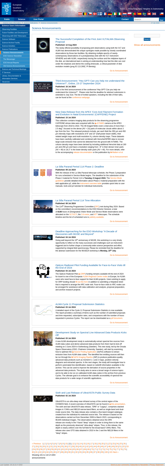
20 (103, 444)
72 (99, 449)
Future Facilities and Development (15, 32)
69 (88, 449)
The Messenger (9, 59)
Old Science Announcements (14, 66)
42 (88, 446)
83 (44, 452)
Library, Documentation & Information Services (11, 77)
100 (106, 452)
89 (66, 452)
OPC (97, 206)
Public (7, 19)
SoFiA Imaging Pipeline (83, 357)
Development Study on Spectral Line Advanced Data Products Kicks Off (91, 333)
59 (52, 449)
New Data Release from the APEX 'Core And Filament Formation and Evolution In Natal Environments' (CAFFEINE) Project (89, 113)
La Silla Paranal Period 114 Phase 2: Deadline (79, 166)
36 (66, 446)
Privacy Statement (156, 465)
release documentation (82, 152)
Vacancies (6, 82)
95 (88, 452)
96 (91, 452)
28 (37, 446)
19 (99, 444)
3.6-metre (85, 214)
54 (34, 449)
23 (113, 444)
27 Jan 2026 (155, 23)
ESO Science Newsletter (12, 56)
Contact (125, 19)
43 (91, 446)
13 (77, 444)
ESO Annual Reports (11, 63)
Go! (161, 20)
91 (73, 452)
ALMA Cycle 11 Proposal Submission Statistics (79, 304)
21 (106, 444)
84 (47, 452)
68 (85, 449)
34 (58, 446)
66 (78, 449)
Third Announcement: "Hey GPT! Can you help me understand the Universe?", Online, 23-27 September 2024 (89, 82)
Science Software (8, 39)
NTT (95, 214)
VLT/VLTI (73, 214)
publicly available (96, 217)
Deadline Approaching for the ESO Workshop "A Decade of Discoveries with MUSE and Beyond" (86, 232)
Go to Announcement (119, 71)
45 (98, 446)
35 (62, 446)
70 (92, 449)
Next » (116, 452)
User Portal (38, 19)
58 (48, 449)
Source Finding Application (85, 352)
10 (66, 444)
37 (69, 446)
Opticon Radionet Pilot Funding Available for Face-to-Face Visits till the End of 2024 (90, 266)
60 (56, 449)
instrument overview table (90, 183)
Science (21, 19)
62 (63, 449)
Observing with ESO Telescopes (14, 36)
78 (121, 449)
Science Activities (8, 46)
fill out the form (82, 282)
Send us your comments (120, 465)
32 (51, 446)
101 (110, 452)
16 (88, 444)
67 (81, 449)
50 (117, 446)
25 (121, 444)
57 (45, 449)
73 (103, 449)
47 (106, 446)
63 (67, 449)
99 (102, 452)
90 (69, 452)
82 (40, 452)
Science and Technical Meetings (14, 69)
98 (98, 452)
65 (74, 449)
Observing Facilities (9, 29)
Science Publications (31, 23)
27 (33, 446)
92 (77, 452)
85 (51, 452)
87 (58, 452)
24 (117, 444)
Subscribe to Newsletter (139, 465)
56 (41, 449)
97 (95, 452)
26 (124, 444)
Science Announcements (49, 23)
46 (102, 446)
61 (59, 449)
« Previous (36, 444)
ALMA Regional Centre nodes (95, 276)
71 (96, 449)
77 (117, 449)
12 (73, 444)
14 (81, 444)
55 (38, 449)
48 (109, 446)
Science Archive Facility (11, 43)
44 (95, 446)
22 (110, 444)
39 (77, 446)
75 (110, 449)
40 (80, 446)
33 (55, 446)
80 (33, 452)
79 (125, 449)
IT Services (6, 72)
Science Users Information (12, 23)
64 (70, 449)
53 (127, 446)
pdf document (116, 318)
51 (120, 446)
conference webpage (80, 97)
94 (84, 452)
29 (40, 446)
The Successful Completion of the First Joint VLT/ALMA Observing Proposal (90, 40)
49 (113, 446)
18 (95, 444)
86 (55, 452)
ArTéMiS (100, 123)
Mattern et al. (117, 152)
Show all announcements (147, 45)
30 (44, 446)
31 (47, 446)
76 (114, 449)
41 (84, 446)
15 (84, 444)
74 (107, 449)
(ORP (82, 274)
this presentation (118, 404)
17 (92, 444)
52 (124, 446)
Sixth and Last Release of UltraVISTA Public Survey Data (85, 392)
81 (37, 452)
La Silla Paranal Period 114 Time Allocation (77, 200)
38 (73, 446)
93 (80, 452)
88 (62, 452)
